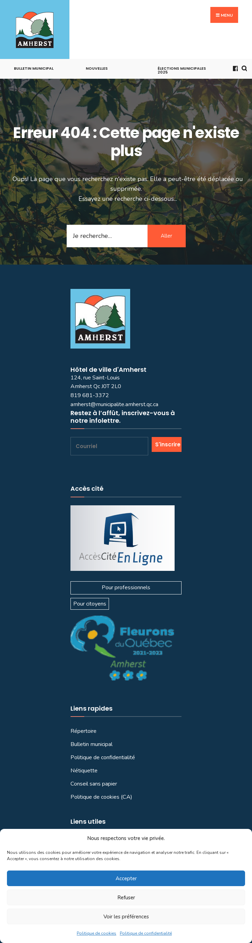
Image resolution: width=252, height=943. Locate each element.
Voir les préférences (126, 916)
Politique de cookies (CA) (101, 797)
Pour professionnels (126, 587)
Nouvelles (97, 68)
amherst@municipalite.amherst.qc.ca (114, 404)
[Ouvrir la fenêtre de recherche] (243, 68)
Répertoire (83, 731)
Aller (166, 235)
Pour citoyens (89, 604)
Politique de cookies (96, 933)
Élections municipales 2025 (182, 70)
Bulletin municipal (33, 68)
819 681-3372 (89, 395)
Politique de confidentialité (146, 933)
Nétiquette (84, 770)
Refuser (126, 897)
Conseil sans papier (93, 784)
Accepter (126, 878)
